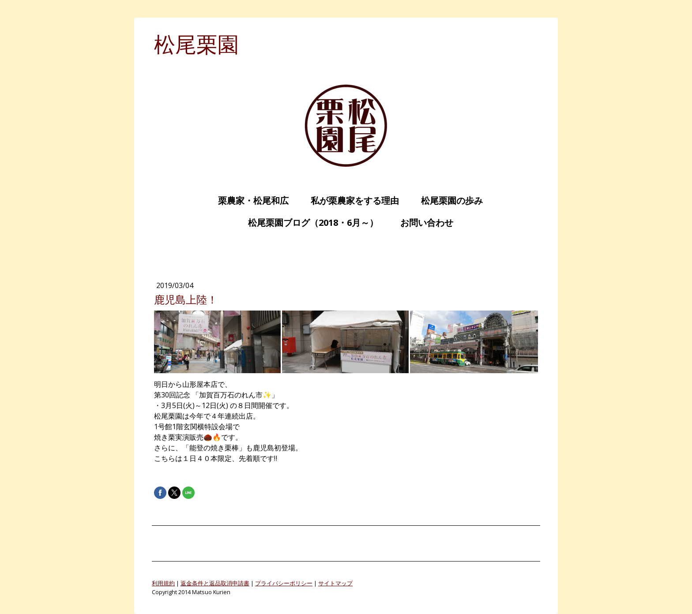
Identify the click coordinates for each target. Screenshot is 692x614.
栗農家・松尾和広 (249, 200)
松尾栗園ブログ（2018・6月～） (308, 222)
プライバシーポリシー (283, 583)
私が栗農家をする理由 (350, 200)
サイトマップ (335, 583)
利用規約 (163, 583)
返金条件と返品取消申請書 (215, 583)
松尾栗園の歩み (447, 200)
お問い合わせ (422, 222)
